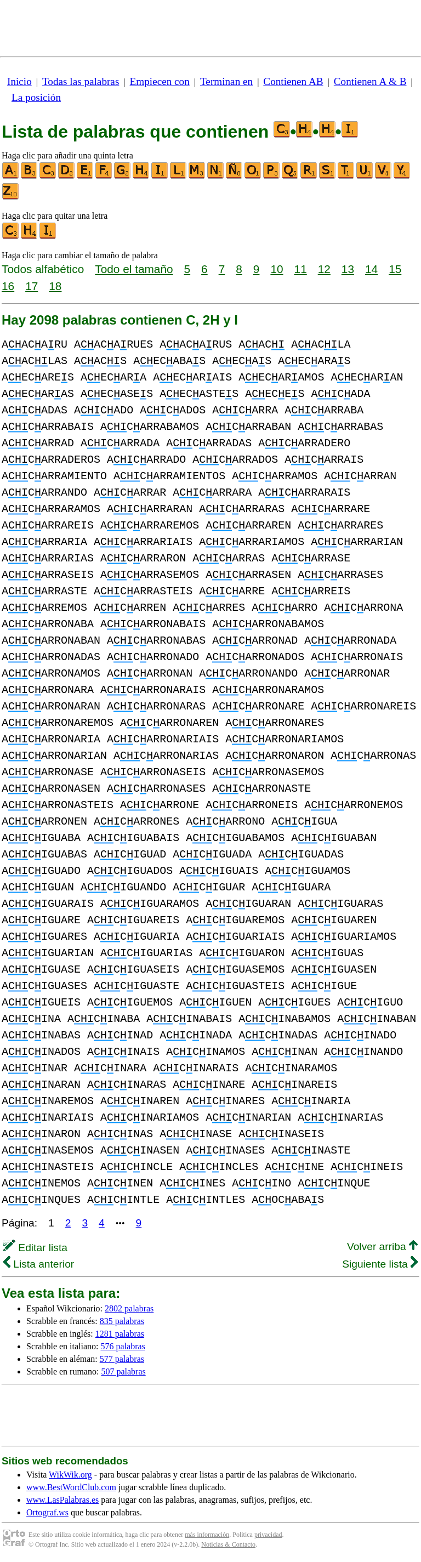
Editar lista (35, 1247)
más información (207, 1534)
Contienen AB (293, 81)
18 (55, 286)
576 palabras (123, 1346)
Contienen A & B (370, 81)
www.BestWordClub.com (71, 1487)
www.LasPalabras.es (62, 1499)
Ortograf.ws (47, 1512)
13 (348, 269)
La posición (36, 97)
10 (276, 269)
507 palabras (123, 1371)
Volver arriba (382, 1246)
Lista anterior (38, 1264)
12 (324, 269)
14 (371, 269)
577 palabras (122, 1359)
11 (300, 269)
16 (8, 286)
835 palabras (122, 1321)
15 (395, 269)
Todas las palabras (80, 81)
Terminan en (226, 81)
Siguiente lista (380, 1264)
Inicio (19, 81)
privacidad (268, 1534)
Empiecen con (160, 81)
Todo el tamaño (134, 269)
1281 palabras (119, 1333)
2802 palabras (129, 1308)
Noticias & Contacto (228, 1544)
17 (31, 286)
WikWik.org (70, 1474)
